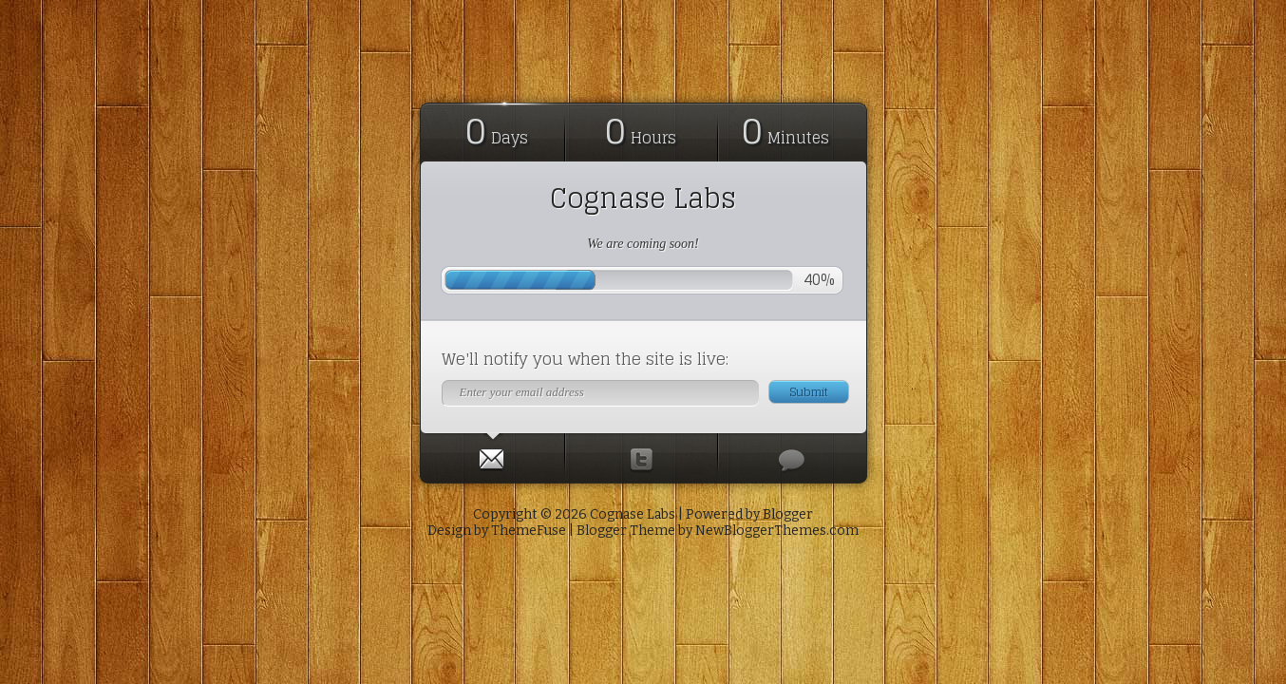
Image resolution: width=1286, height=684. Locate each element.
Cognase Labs (643, 198)
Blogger (788, 514)
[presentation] (492, 455)
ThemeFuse (528, 530)
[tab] (493, 455)
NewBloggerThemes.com (777, 530)
